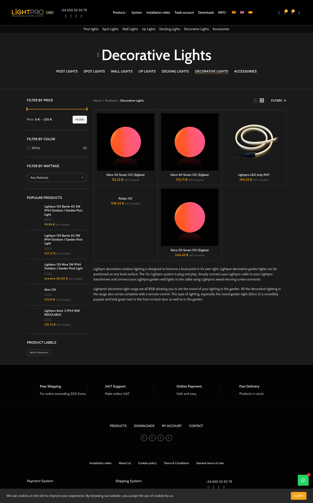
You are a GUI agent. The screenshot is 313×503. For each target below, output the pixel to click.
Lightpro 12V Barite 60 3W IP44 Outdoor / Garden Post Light (63, 257)
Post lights (91, 29)
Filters (276, 100)
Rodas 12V (126, 198)
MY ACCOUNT (172, 482)
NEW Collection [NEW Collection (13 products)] (39, 408)
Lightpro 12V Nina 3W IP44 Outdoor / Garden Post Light (63, 302)
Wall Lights (130, 29)
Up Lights (149, 29)
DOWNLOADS (144, 482)
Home (97, 100)
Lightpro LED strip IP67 (254, 175)
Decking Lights (169, 29)
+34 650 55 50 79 (74, 10)
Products (111, 100)
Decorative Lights (196, 29)
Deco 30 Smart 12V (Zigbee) (126, 175)
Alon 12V (50, 342)
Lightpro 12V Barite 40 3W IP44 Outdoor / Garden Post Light (63, 210)
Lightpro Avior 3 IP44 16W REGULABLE (62, 365)
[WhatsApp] (303, 480)
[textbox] (39, 178)
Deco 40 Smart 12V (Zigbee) (190, 175)
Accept (298, 495)
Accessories (221, 29)
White (36, 148)
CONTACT (196, 482)
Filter (80, 119)
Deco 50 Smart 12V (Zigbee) (190, 250)
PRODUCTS (118, 482)
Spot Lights (110, 29)
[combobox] (57, 177)
